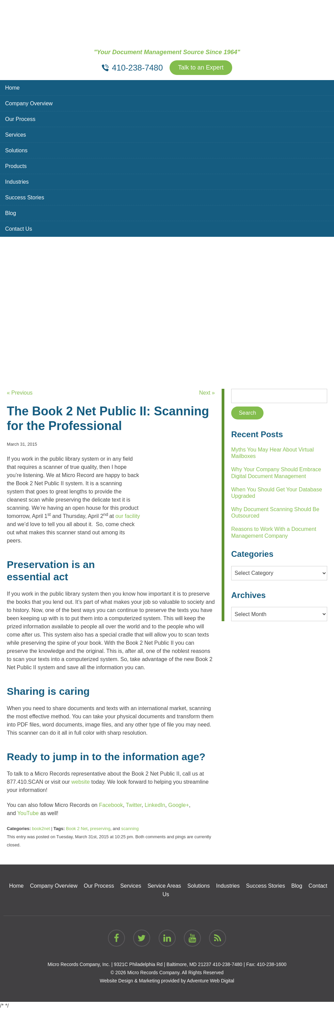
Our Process (20, 119)
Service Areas (164, 886)
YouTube (28, 813)
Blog (10, 213)
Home (12, 88)
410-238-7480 (227, 964)
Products (16, 166)
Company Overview (29, 103)
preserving (100, 828)
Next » (207, 393)
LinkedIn (155, 805)
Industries (17, 182)
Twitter (134, 805)
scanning (130, 828)
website (80, 782)
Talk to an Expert (201, 67)
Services (15, 135)
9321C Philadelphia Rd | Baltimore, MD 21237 (162, 964)
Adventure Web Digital (210, 980)
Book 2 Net (77, 828)
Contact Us (18, 229)
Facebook (111, 805)
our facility (127, 516)
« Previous (20, 393)
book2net (41, 828)
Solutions (16, 150)
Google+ (178, 805)
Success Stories (24, 197)
